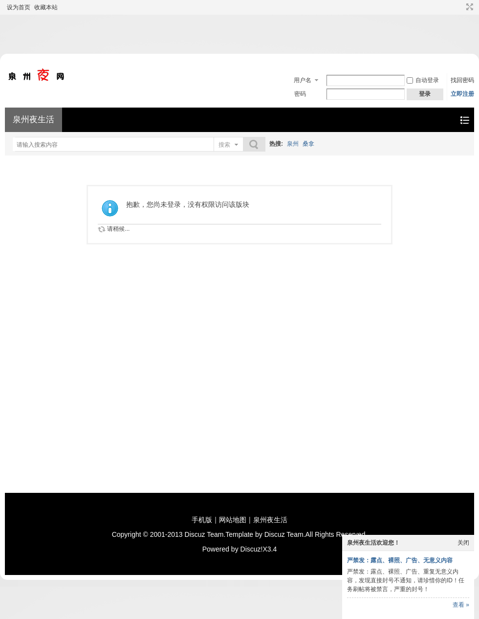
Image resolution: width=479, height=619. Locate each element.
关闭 (463, 542)
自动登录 (423, 80)
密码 (300, 93)
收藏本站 (46, 7)
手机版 (202, 520)
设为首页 (18, 7)
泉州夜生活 (33, 119)
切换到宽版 (468, 6)
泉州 (293, 143)
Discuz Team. (205, 534)
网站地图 (232, 520)
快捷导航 (464, 120)
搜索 (224, 144)
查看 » (461, 604)
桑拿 (308, 143)
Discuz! (251, 549)
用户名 (302, 80)
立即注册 (462, 93)
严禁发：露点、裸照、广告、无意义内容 (400, 560)
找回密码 (462, 80)
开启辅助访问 (460, 6)
